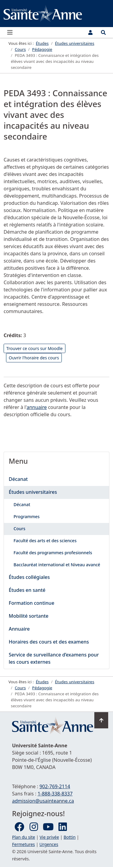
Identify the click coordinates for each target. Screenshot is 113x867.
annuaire (37, 407)
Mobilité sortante (29, 616)
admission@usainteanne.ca (43, 801)
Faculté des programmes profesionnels (53, 552)
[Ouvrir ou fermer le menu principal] (12, 32)
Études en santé (27, 590)
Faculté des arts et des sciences (45, 540)
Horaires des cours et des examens (49, 641)
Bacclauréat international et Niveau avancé (57, 564)
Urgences (48, 844)
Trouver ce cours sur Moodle (34, 348)
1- (55, 793)
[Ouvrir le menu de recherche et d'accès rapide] (103, 32)
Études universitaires (33, 492)
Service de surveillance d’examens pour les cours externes (54, 658)
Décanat (18, 479)
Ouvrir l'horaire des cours (34, 358)
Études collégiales (29, 577)
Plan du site (23, 837)
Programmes (26, 516)
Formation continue (31, 603)
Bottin (70, 837)
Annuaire (19, 629)
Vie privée (49, 837)
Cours (19, 528)
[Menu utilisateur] (90, 32)
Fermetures (23, 844)
